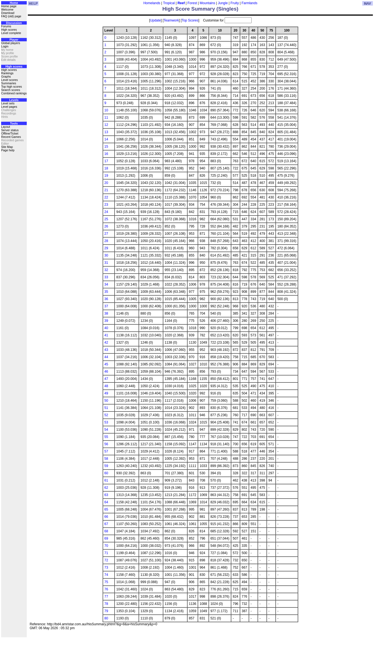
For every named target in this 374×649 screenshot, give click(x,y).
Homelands (151, 3)
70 (106, 546)
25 (106, 219)
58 (106, 459)
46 (106, 371)
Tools (14, 123)
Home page (8, 6)
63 (106, 495)
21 (106, 190)
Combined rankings (14, 93)
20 (106, 183)
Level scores (9, 80)
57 (106, 451)
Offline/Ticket (9, 133)
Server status (10, 130)
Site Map (7, 147)
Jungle (223, 3)
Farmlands (250, 3)
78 (106, 604)
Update (155, 20)
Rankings (7, 73)
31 (106, 263)
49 (106, 393)
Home (14, 2)
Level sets (7, 103)
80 (106, 618)
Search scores (10, 90)
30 (106, 255)
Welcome (7, 9)
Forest (192, 3)
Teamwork (171, 20)
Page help (7, 150)
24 (106, 212)
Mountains (207, 3)
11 (106, 117)
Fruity (234, 3)
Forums (6, 26)
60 (106, 473)
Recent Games (11, 136)
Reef (181, 3)
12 (106, 125)
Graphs (6, 76)
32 (106, 270)
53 (106, 422)
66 (106, 517)
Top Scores (190, 20)
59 (106, 466)
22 (106, 197)
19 (106, 176)
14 (106, 139)
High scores (9, 29)
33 (106, 277)
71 (106, 553)
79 (106, 611)
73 (106, 567)
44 (106, 357)
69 (106, 538)
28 (106, 241)
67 (106, 524)
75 (106, 582)
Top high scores (11, 86)
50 (106, 401)
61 (106, 480)
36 (106, 299)
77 (106, 596)
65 (106, 509)
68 (106, 531)
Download (7, 13)
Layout (5, 126)
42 (106, 342)
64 (106, 502)
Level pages (9, 106)
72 (106, 560)
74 (106, 575)
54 (106, 430)
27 (106, 234)
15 (106, 147)
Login (4, 46)
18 (106, 168)
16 (106, 154)
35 (106, 292)
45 (106, 364)
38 (106, 313)
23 (106, 205)
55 (106, 437)
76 (106, 589)
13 (106, 132)
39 (106, 321)
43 (106, 350)
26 (106, 226)
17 (106, 161)
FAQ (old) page (11, 16)
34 (106, 284)
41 (106, 335)
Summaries (8, 83)
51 (106, 408)
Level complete (11, 33)
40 (106, 328)
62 (106, 488)
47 (106, 379)
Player (13, 39)
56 (106, 444)
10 (106, 110)
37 (106, 306)
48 (106, 386)
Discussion (14, 23)
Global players (10, 43)
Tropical (169, 3)
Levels (13, 100)
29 (106, 248)
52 (106, 415)
